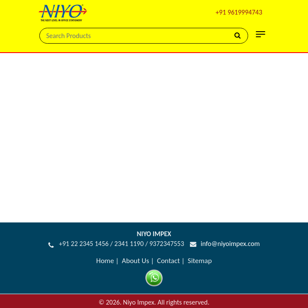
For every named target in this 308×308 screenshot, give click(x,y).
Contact (168, 253)
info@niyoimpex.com (230, 237)
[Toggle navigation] (260, 34)
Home (105, 253)
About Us (135, 253)
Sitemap (200, 253)
